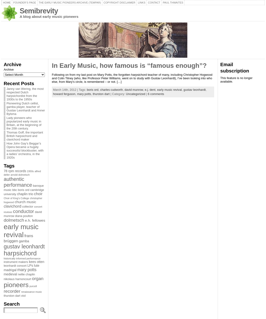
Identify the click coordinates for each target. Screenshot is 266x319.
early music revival (169, 89)
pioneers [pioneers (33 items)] (16, 285)
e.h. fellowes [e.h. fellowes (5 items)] (35, 220)
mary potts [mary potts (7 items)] (27, 269)
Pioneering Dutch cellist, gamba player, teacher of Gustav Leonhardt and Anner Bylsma (26, 109)
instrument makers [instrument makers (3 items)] (16, 262)
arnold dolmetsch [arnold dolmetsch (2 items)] (20, 174)
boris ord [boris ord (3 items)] (23, 190)
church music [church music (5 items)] (25, 202)
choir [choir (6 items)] (38, 194)
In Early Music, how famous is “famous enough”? (129, 65)
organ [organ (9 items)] (37, 278)
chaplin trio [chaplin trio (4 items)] (25, 194)
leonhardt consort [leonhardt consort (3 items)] (15, 265)
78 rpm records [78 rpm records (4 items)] (15, 171)
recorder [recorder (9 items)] (12, 291)
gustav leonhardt (195, 89)
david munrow (133, 89)
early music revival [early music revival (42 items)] (21, 231)
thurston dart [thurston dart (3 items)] (12, 295)
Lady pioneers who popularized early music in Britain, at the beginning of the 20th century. (24, 123)
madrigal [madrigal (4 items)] (10, 270)
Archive (9, 69)
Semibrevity (39, 11)
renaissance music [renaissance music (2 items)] (31, 291)
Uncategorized (135, 94)
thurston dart (101, 94)
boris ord (93, 89)
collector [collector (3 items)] (27, 206)
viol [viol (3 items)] (23, 295)
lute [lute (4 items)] (36, 265)
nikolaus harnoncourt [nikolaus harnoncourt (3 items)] (17, 279)
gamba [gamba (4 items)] (24, 241)
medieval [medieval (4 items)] (10, 274)
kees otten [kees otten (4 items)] (36, 262)
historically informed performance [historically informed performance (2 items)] (22, 258)
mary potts (84, 94)
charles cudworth (111, 89)
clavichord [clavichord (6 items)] (12, 206)
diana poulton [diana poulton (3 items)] (24, 216)
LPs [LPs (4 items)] (30, 265)
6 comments (156, 94)
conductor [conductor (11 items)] (23, 211)
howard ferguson (64, 94)
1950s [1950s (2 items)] (30, 171)
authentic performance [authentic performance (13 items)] (18, 182)
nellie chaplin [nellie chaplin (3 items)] (26, 274)
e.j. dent (150, 89)
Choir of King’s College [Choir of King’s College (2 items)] (16, 198)
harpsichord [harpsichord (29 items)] (20, 253)
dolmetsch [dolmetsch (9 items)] (14, 220)
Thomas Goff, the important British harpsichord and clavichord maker (25, 136)
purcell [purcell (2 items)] (33, 286)
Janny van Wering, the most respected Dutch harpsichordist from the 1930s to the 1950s (25, 94)
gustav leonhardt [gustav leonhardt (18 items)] (24, 246)
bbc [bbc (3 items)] (14, 190)
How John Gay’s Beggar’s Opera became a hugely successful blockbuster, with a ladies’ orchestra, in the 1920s (25, 150)
